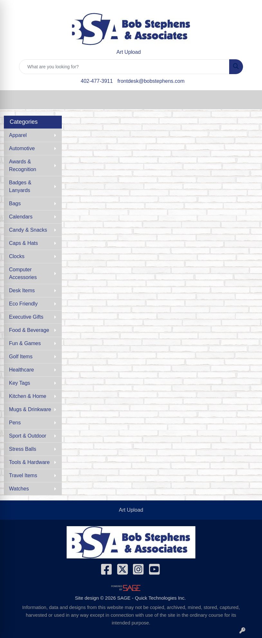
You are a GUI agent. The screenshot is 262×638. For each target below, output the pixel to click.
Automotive (22, 148)
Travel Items (23, 475)
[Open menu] (249, 99)
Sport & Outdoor (27, 436)
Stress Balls (22, 449)
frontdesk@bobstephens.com (150, 81)
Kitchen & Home (27, 396)
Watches (19, 488)
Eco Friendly (23, 303)
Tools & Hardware (29, 462)
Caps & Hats (23, 243)
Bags (15, 203)
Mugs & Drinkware (30, 409)
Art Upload (131, 510)
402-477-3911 (97, 81)
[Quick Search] (124, 66)
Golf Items (21, 356)
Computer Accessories (23, 273)
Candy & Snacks (28, 230)
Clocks (16, 256)
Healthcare (21, 369)
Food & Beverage (29, 330)
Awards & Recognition (22, 165)
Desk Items (22, 290)
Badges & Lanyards (20, 186)
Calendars (21, 216)
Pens (15, 422)
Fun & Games (25, 343)
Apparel (18, 135)
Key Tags (19, 383)
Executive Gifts (26, 317)
